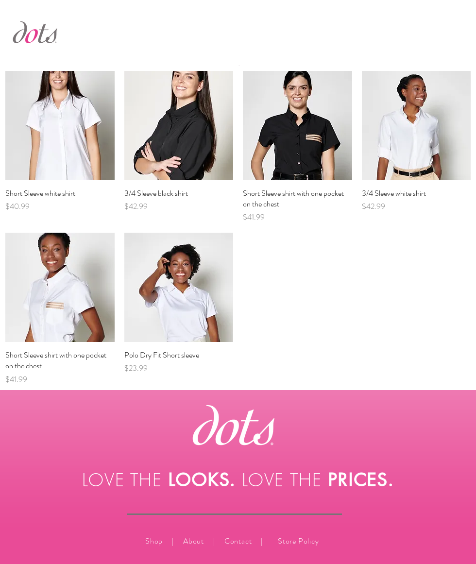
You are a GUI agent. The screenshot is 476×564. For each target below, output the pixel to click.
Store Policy (298, 541)
